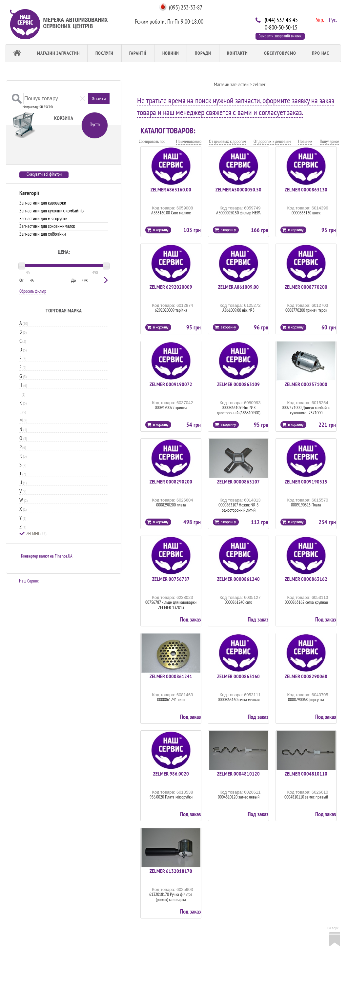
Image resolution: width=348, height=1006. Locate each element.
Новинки (305, 141)
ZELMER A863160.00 (171, 189)
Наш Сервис (29, 581)
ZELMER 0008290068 (306, 676)
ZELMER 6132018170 (171, 871)
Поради (203, 53)
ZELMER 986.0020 (171, 773)
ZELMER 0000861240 (238, 579)
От (21, 280)
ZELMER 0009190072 (171, 384)
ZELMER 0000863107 (238, 481)
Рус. (332, 19)
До (73, 280)
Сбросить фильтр (32, 291)
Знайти (99, 98)
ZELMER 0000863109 (238, 384)
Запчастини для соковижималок (47, 226)
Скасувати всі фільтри (44, 174)
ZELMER (36, 534)
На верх (332, 927)
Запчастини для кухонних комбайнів (51, 210)
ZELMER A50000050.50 (238, 189)
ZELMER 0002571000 (306, 384)
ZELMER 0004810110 (306, 773)
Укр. (319, 19)
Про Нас (320, 53)
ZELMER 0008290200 (171, 481)
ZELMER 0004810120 (238, 773)
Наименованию (188, 141)
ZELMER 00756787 (171, 579)
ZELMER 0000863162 (306, 579)
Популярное (329, 141)
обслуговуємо (280, 53)
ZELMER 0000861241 (171, 676)
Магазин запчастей (231, 84)
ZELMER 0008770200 (306, 287)
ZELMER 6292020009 (171, 287)
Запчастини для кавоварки (42, 203)
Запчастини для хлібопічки (42, 234)
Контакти (237, 53)
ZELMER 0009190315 (306, 481)
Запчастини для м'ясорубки (43, 218)
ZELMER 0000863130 (306, 189)
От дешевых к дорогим (227, 141)
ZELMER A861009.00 (238, 287)
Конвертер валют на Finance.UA (46, 556)
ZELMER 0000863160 (238, 676)
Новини (170, 53)
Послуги (104, 53)
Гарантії (137, 53)
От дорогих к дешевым (272, 141)
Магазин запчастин (58, 53)
